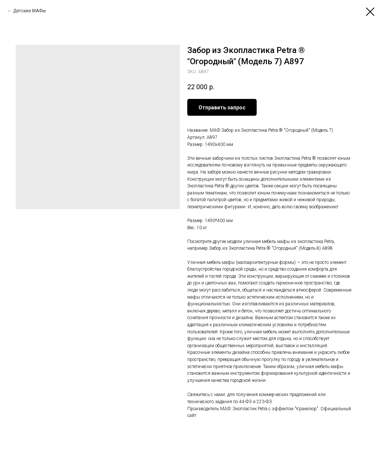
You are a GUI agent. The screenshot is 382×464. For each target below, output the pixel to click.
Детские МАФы (29, 10)
